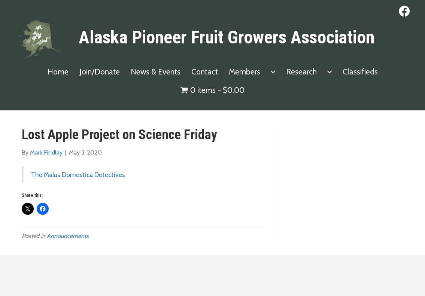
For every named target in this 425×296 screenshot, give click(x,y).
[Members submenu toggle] (272, 71)
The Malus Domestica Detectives (78, 174)
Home (58, 71)
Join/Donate (99, 71)
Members (244, 71)
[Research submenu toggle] (329, 71)
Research (301, 71)
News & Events (155, 71)
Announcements (68, 235)
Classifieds (360, 71)
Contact (204, 71)
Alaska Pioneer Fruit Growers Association (226, 37)
